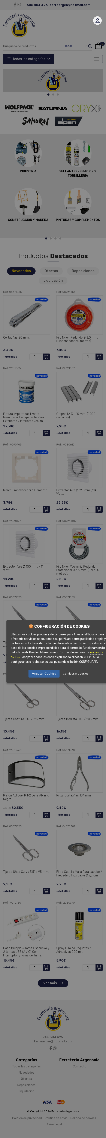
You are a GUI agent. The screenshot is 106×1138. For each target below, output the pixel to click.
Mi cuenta (98, 20)
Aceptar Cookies (44, 673)
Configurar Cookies (75, 673)
